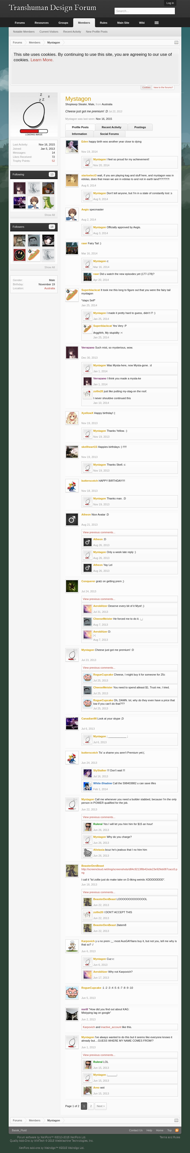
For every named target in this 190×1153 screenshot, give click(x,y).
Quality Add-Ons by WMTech (51, 1140)
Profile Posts (80, 127)
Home (159, 1130)
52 (53, 160)
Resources (41, 22)
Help (149, 1130)
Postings (140, 127)
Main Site (123, 22)
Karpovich (89, 1027)
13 (51, 174)
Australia (49, 288)
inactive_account (111, 1027)
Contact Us (135, 1130)
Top (169, 1130)
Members (84, 22)
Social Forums (109, 133)
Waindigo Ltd (76, 1147)
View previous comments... (99, 532)
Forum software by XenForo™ (51, 1136)
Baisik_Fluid (19, 1130)
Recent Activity (111, 127)
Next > (101, 1106)
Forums (20, 22)
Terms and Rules (170, 1136)
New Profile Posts (97, 31)
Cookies (146, 87)
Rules (103, 22)
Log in (170, 2)
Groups (63, 22)
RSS (177, 1130)
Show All (50, 214)
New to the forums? (163, 87)
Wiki (142, 22)
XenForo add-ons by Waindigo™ (38, 1147)
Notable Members (24, 31)
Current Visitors (49, 31)
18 (51, 226)
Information (79, 133)
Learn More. (41, 59)
